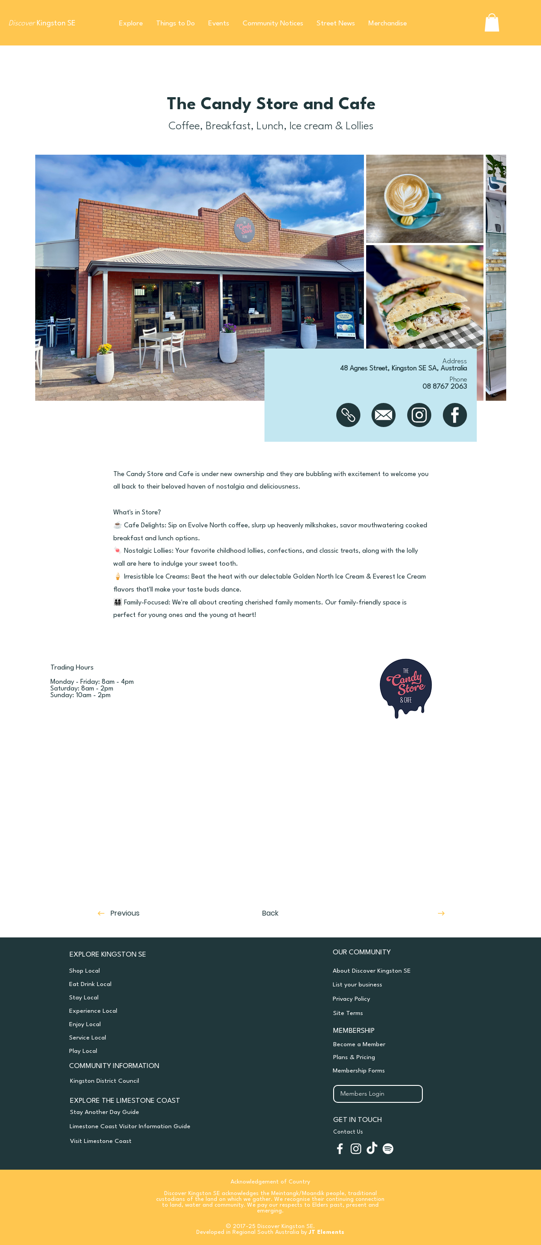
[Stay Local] (138, 997)
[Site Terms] (387, 1013)
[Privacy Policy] (386, 999)
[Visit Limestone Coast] (132, 1141)
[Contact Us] (395, 1132)
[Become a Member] (387, 1044)
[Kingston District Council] (132, 1081)
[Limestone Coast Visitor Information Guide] (138, 1126)
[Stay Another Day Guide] (138, 1112)
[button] (130, 23)
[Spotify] (388, 1149)
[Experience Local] (138, 1011)
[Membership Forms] (386, 1070)
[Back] (270, 913)
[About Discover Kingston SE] (386, 971)
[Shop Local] (138, 971)
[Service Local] (138, 1037)
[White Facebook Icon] (340, 1149)
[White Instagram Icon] (356, 1149)
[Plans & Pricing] (387, 1057)
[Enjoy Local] (138, 1024)
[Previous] (141, 913)
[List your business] (386, 984)
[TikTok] (372, 1149)
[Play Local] (138, 1051)
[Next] (406, 913)
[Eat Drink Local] (138, 984)
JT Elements (326, 1232)
